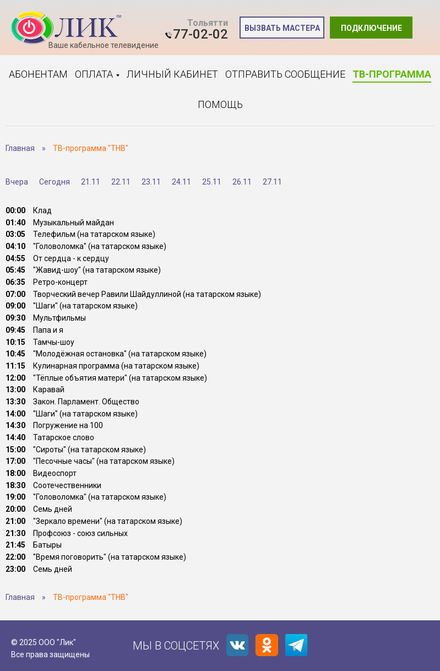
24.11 (181, 181)
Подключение (371, 28)
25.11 (211, 181)
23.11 (151, 181)
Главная (20, 148)
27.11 (272, 181)
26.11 (242, 181)
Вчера (17, 181)
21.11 (90, 181)
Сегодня (54, 181)
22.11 (121, 181)
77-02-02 (200, 34)
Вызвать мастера (282, 28)
